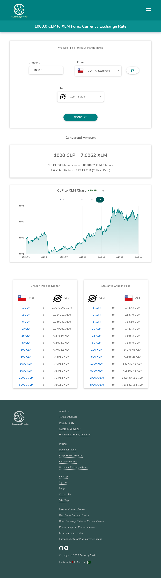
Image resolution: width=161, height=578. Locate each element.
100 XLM (96, 350)
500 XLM (96, 357)
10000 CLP (26, 378)
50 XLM (96, 343)
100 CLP (26, 350)
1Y (99, 199)
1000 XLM (96, 364)
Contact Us (65, 494)
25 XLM (96, 336)
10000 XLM (96, 378)
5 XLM (97, 322)
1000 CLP (26, 364)
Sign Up (63, 476)
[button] (148, 10)
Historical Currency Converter (75, 434)
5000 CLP (26, 371)
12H (62, 199)
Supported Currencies (71, 455)
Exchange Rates (68, 461)
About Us (64, 411)
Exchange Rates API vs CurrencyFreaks (80, 539)
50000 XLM (96, 385)
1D (72, 199)
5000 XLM (96, 371)
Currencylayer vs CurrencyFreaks (77, 527)
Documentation (67, 449)
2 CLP (26, 315)
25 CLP (25, 336)
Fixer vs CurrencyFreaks (72, 509)
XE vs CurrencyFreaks (71, 533)
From (80, 62)
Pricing (63, 443)
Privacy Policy (66, 422)
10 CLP (25, 329)
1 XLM (97, 308)
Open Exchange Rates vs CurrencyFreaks (81, 521)
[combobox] (98, 71)
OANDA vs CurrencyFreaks (74, 515)
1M (91, 199)
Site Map (64, 500)
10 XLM (96, 329)
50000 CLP (26, 385)
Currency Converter (69, 428)
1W (81, 199)
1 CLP (26, 308)
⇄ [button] (133, 70)
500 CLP (26, 357)
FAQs (62, 488)
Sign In (63, 482)
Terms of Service (68, 417)
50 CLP (25, 343)
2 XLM (97, 315)
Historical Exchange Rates (73, 467)
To (61, 88)
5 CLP (26, 322)
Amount (35, 63)
